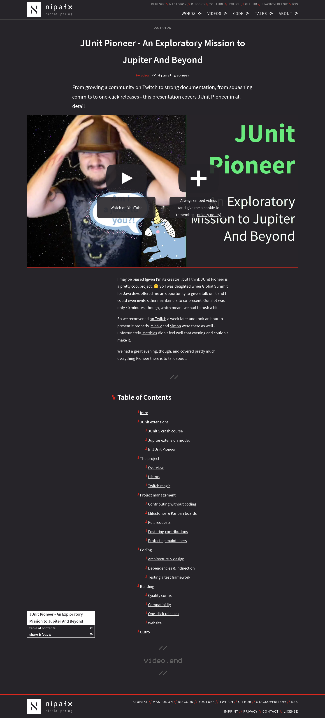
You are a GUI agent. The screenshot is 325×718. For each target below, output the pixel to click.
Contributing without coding (172, 504)
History (154, 476)
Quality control (161, 595)
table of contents (42, 628)
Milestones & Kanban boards (172, 513)
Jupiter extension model (169, 440)
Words (189, 13)
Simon (175, 325)
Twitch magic (159, 485)
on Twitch (158, 318)
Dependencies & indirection (171, 568)
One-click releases (163, 613)
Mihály (156, 325)
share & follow (40, 634)
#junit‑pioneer (174, 75)
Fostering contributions (168, 531)
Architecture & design (166, 558)
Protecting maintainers (167, 540)
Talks (261, 13)
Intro (144, 412)
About (285, 13)
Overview (156, 467)
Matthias (149, 332)
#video (142, 75)
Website (155, 623)
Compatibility (159, 604)
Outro (145, 632)
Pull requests (159, 522)
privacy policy (208, 214)
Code (238, 13)
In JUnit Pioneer (162, 449)
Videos (214, 13)
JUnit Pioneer (212, 279)
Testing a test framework (169, 577)
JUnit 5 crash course (165, 431)
